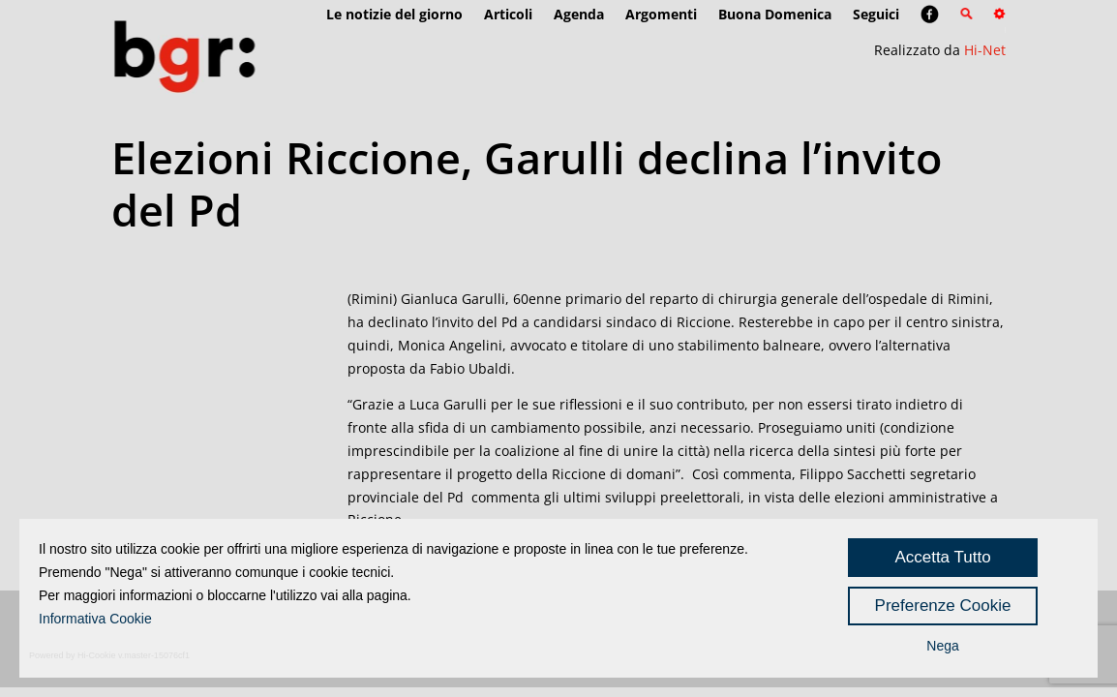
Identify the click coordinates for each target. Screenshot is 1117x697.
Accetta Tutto (942, 557)
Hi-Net (985, 50)
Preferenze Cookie (943, 605)
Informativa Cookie (95, 618)
